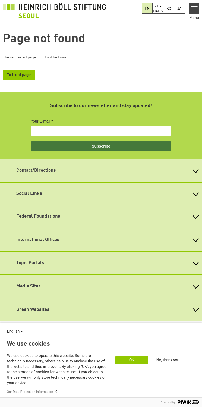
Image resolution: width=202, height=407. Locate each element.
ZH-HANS (158, 8)
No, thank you (167, 360)
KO (168, 9)
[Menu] (194, 8)
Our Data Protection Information (30, 392)
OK (131, 360)
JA (179, 9)
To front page (19, 75)
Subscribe (101, 146)
